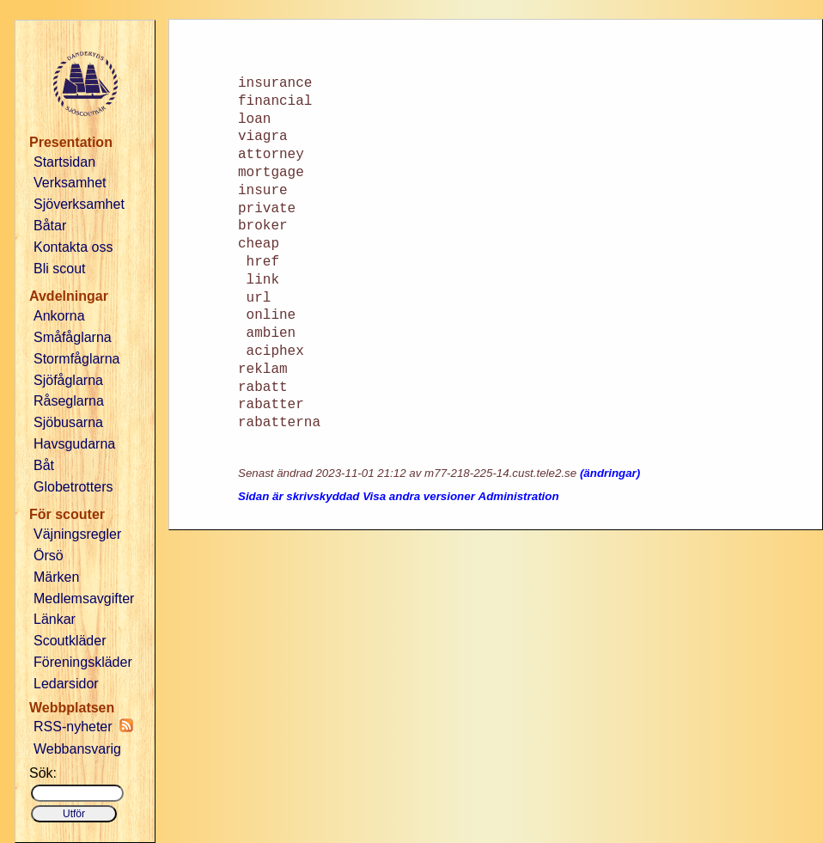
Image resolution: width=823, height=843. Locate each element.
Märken (56, 577)
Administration (519, 496)
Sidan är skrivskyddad (299, 496)
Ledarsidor (66, 683)
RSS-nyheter (83, 726)
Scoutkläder (70, 640)
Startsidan (64, 162)
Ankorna (59, 315)
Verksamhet (70, 182)
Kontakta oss (73, 247)
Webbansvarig (77, 749)
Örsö (49, 555)
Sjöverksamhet (79, 204)
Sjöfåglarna (68, 380)
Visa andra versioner (419, 496)
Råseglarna (69, 401)
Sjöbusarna (68, 422)
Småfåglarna (73, 337)
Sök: (43, 773)
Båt (44, 465)
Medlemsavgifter (84, 598)
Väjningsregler (77, 534)
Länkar (55, 619)
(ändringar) (610, 473)
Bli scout (59, 268)
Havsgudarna (74, 444)
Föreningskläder (83, 662)
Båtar (50, 225)
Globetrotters (73, 487)
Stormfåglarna (77, 358)
